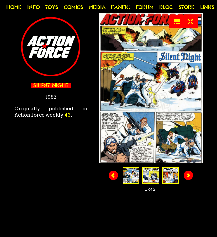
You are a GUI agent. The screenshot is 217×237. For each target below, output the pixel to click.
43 (68, 115)
